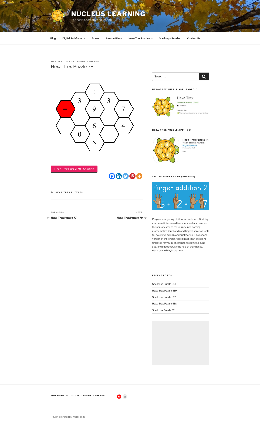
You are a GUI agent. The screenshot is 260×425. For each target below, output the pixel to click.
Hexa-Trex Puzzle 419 (164, 290)
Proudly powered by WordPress (67, 416)
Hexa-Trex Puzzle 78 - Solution (74, 169)
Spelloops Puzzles (169, 38)
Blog (53, 38)
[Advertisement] (180, 343)
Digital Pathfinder (74, 38)
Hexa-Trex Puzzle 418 (164, 303)
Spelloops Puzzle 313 (164, 283)
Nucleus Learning (108, 14)
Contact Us (193, 38)
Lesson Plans (114, 38)
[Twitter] (126, 176)
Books (95, 38)
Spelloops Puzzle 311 (164, 310)
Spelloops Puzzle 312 (164, 297)
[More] (139, 176)
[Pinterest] (132, 176)
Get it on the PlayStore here (167, 250)
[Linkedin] (119, 176)
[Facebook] (112, 176)
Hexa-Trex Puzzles (141, 38)
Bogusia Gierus (88, 61)
